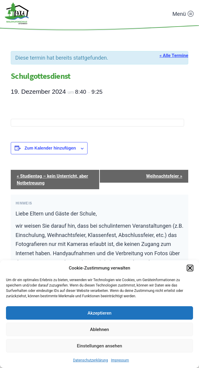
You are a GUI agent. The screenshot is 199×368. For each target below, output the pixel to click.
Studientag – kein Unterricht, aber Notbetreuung (52, 179)
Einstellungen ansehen (99, 346)
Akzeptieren (99, 313)
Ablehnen (99, 329)
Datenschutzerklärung (90, 360)
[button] (190, 268)
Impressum (120, 360)
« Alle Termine (174, 55)
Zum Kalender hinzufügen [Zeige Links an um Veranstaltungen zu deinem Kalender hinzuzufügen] (50, 148)
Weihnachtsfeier (164, 176)
